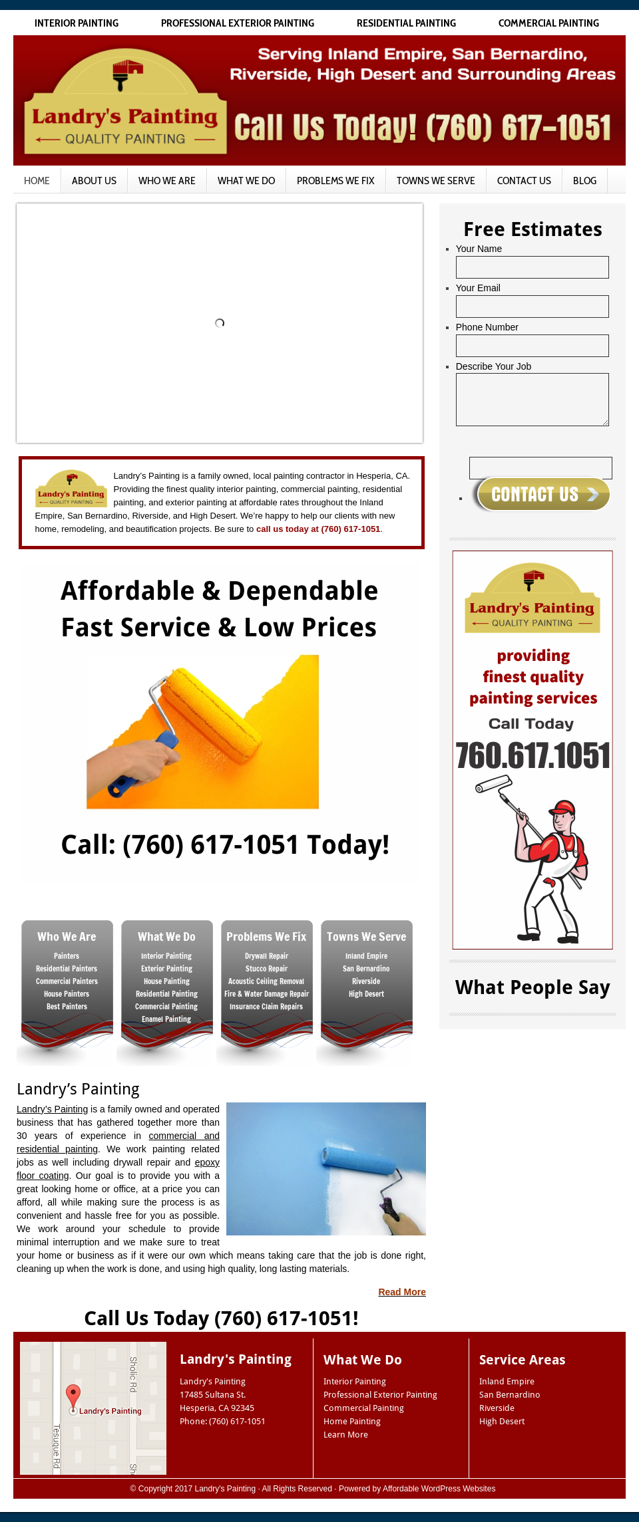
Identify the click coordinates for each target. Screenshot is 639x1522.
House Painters (66, 994)
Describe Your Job (494, 366)
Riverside (497, 1408)
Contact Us (524, 180)
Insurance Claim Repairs (266, 1006)
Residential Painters (66, 968)
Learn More (345, 1435)
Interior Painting (76, 23)
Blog (584, 180)
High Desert (502, 1421)
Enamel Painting (166, 1019)
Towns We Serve (436, 180)
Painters (66, 956)
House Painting (167, 981)
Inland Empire (506, 1381)
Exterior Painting (166, 968)
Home (37, 180)
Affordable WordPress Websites (439, 1488)
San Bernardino (509, 1395)
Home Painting (352, 1421)
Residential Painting (406, 23)
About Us (94, 180)
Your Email (478, 288)
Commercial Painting (549, 23)
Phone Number (487, 327)
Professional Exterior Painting (237, 23)
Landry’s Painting (52, 1109)
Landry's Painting (225, 1488)
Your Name (479, 248)
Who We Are (167, 180)
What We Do (246, 180)
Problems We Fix (336, 180)
